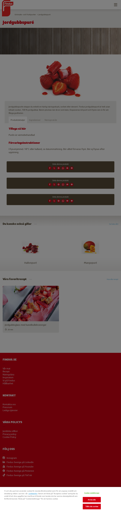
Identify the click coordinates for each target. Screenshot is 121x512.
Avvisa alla (92, 500)
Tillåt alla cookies (91, 506)
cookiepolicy (32, 494)
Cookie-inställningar (91, 493)
